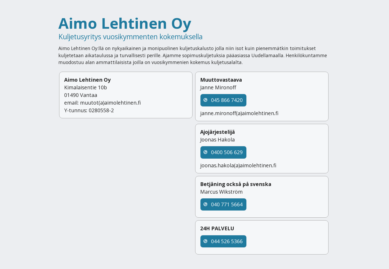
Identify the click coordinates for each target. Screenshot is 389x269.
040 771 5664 (227, 204)
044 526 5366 (227, 241)
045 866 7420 (227, 100)
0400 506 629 (227, 152)
